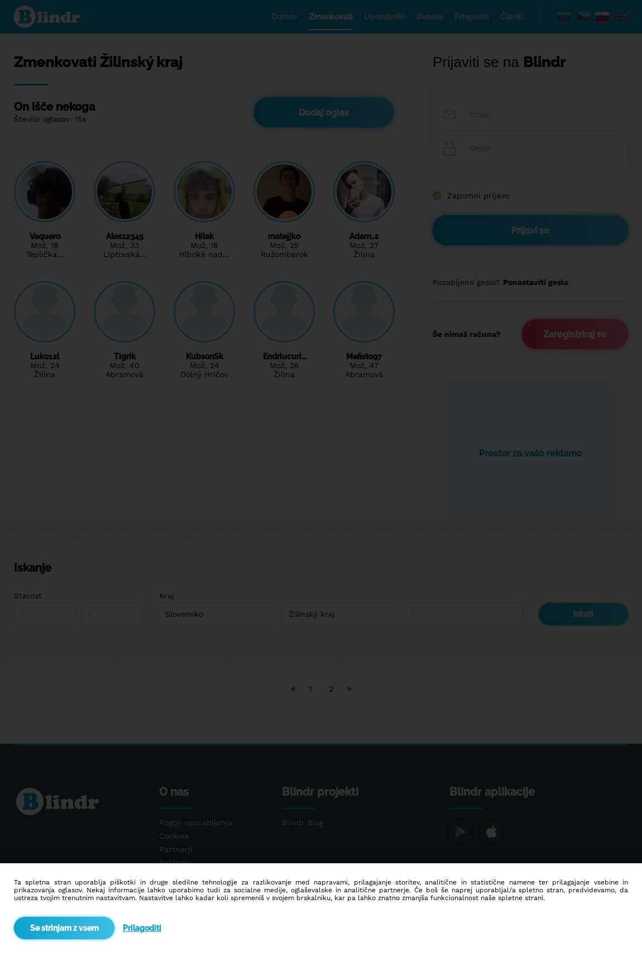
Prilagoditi (142, 928)
